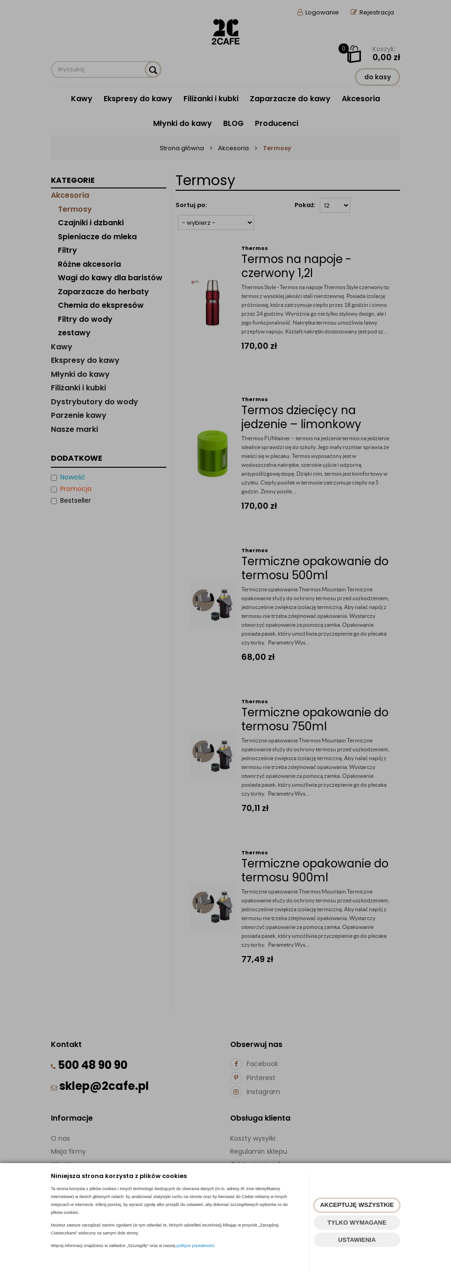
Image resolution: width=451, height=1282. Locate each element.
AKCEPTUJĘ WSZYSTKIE (357, 1204)
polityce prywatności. (195, 1245)
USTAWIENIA (357, 1239)
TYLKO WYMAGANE (356, 1222)
